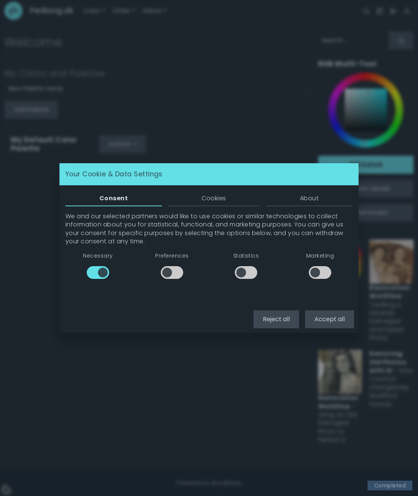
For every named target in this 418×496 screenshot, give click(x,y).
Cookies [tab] (214, 198)
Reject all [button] (276, 319)
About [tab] (309, 198)
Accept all (329, 319)
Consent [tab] (113, 198)
